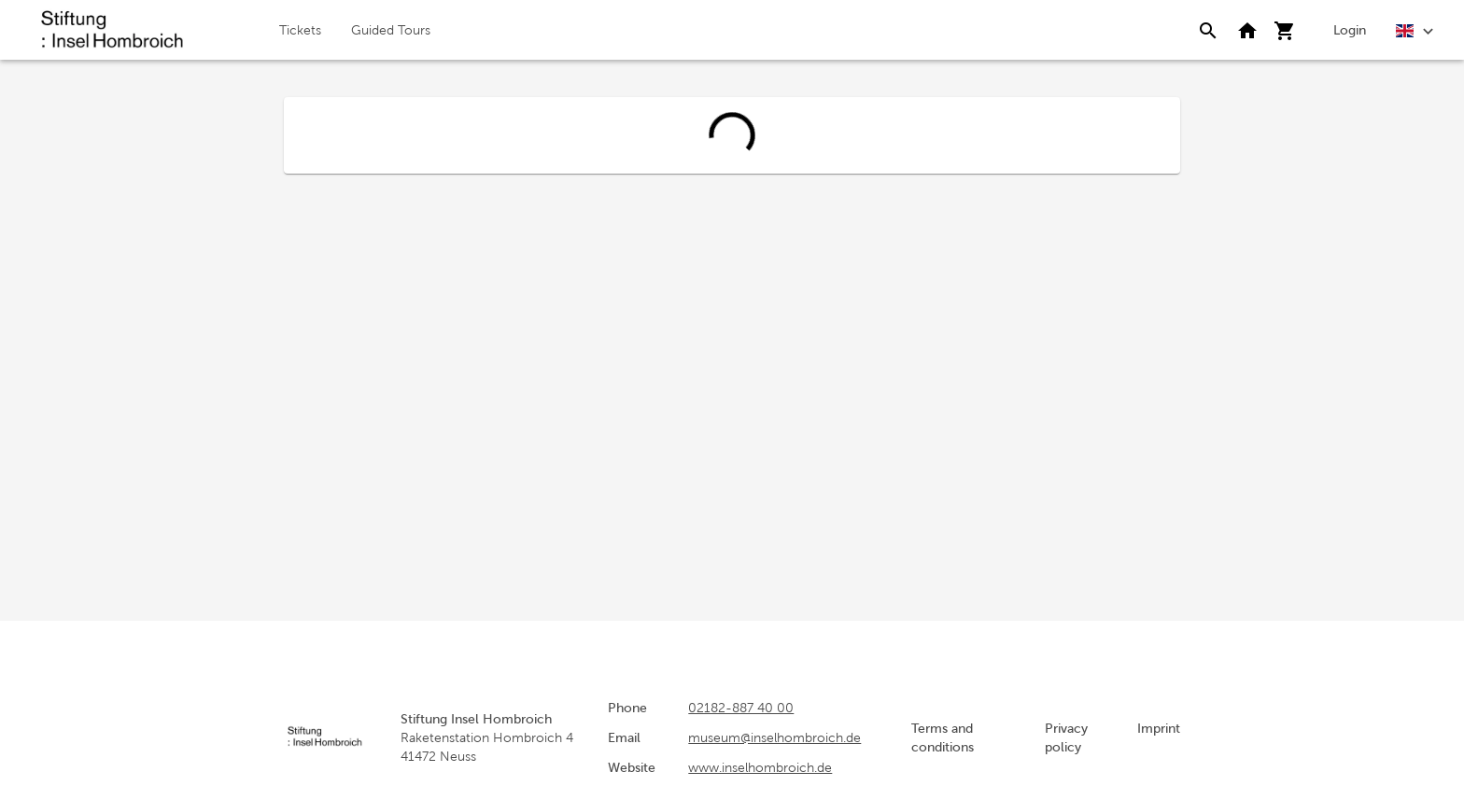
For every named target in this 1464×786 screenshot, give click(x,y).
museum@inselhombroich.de (774, 737)
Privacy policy (1066, 737)
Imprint (1158, 728)
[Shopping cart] (1284, 30)
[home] (112, 30)
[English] (1415, 29)
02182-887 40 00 (741, 707)
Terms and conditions (942, 737)
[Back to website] (1247, 30)
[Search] (1208, 30)
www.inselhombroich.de (760, 767)
